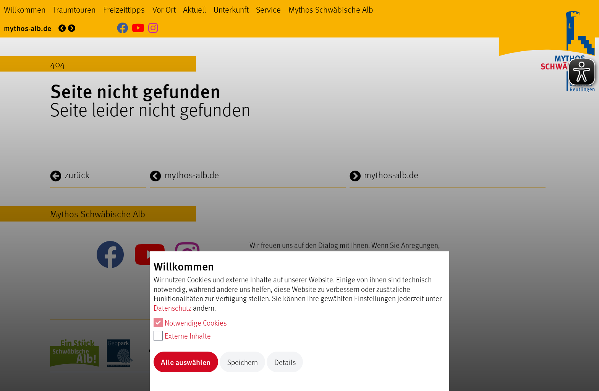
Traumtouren (74, 9)
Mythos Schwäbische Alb (330, 9)
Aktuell (194, 9)
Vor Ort (164, 9)
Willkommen (24, 9)
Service (268, 9)
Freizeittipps (124, 9)
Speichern (242, 362)
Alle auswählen (185, 362)
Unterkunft (231, 9)
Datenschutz (172, 308)
